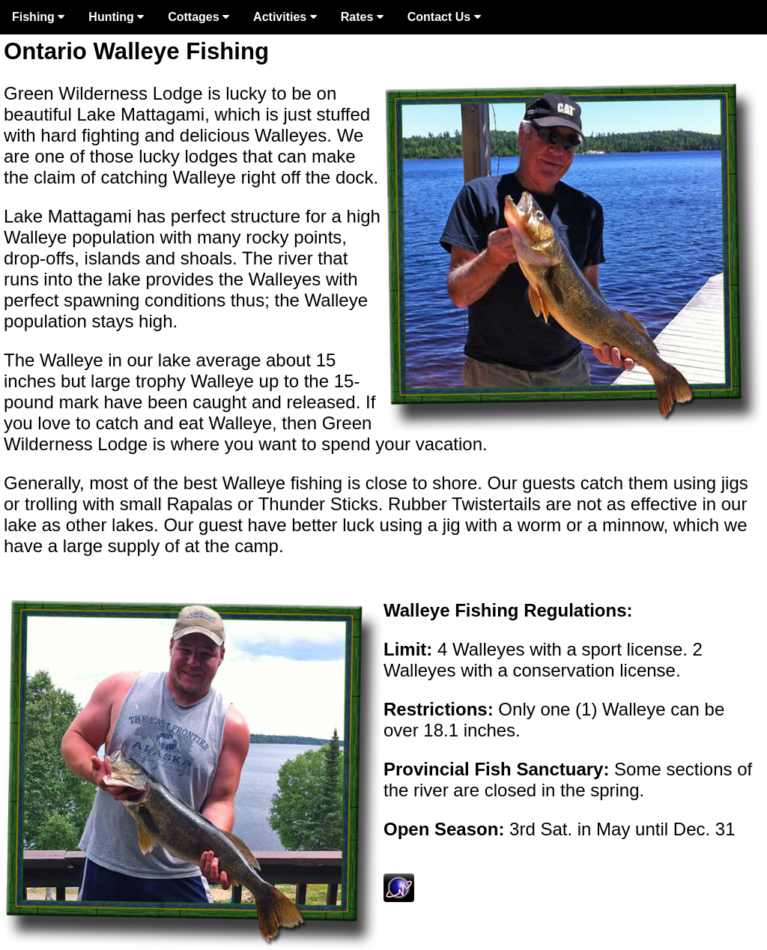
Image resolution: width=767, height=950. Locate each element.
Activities (285, 16)
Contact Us (444, 16)
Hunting (116, 16)
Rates (362, 16)
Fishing (38, 16)
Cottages (198, 16)
